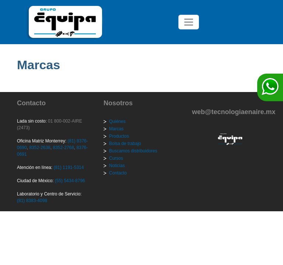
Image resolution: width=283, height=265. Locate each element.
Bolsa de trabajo (125, 143)
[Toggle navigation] (188, 22)
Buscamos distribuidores (133, 150)
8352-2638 (39, 147)
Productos (119, 136)
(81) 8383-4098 (32, 200)
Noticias (117, 165)
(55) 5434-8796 (70, 180)
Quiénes (117, 121)
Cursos (116, 158)
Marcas (116, 128)
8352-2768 (63, 147)
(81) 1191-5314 (68, 167)
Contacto (118, 173)
